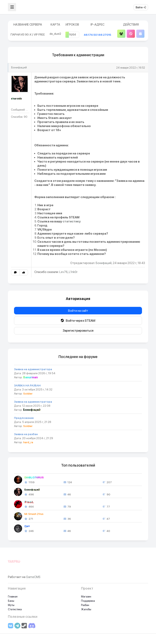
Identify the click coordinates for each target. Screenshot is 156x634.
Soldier (27, 393)
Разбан (85, 605)
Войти (141, 7)
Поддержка (88, 600)
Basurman (30, 377)
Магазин (86, 596)
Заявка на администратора (33, 369)
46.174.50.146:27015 (97, 34)
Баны (11, 600)
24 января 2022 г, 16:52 (130, 67)
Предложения (24, 417)
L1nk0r (73, 272)
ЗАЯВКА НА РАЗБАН (27, 385)
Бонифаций (19, 67)
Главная (12, 596)
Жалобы (86, 609)
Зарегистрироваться (78, 330)
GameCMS (33, 577)
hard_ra (28, 442)
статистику (72, 221)
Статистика (15, 609)
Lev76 (63, 272)
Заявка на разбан (26, 434)
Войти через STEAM (78, 320)
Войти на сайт (78, 311)
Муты (11, 605)
